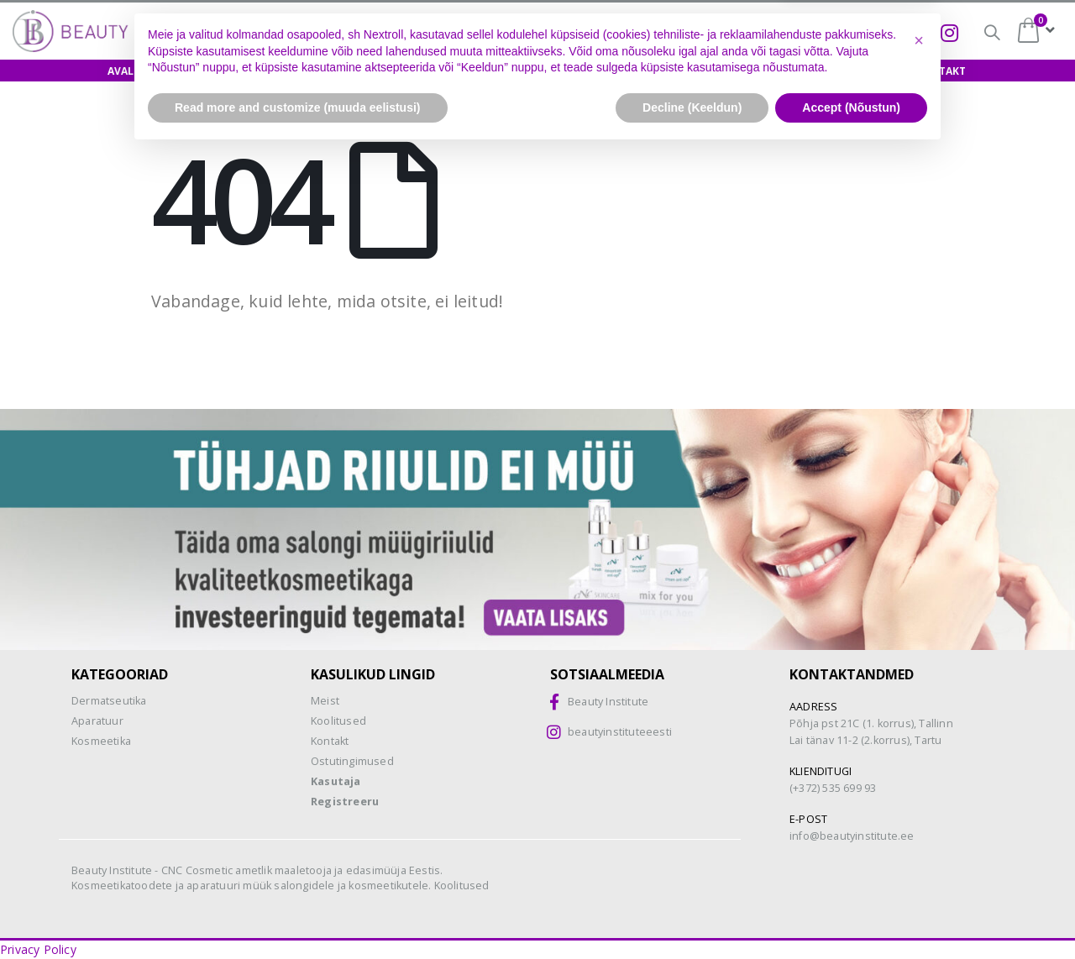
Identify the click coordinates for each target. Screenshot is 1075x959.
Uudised (859, 71)
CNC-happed (697, 33)
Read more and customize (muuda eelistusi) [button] (298, 913)
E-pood (207, 71)
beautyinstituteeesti (620, 732)
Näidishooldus (404, 71)
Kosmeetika (101, 741)
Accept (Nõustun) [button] (851, 913)
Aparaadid (622, 71)
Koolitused (294, 71)
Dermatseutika (109, 701)
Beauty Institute (608, 701)
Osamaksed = (569, 31)
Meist (788, 71)
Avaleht (131, 71)
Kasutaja (336, 781)
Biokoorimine (817, 31)
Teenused (712, 71)
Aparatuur (97, 721)
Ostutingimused (352, 761)
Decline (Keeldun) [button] (692, 913)
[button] (918, 846)
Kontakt (940, 71)
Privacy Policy (38, 949)
